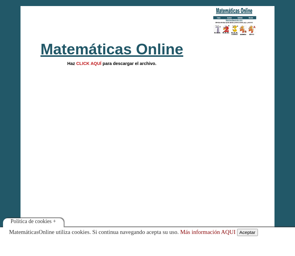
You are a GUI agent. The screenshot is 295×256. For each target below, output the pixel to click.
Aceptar (247, 232)
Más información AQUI (207, 232)
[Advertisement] (112, 23)
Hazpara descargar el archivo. (111, 63)
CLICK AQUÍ (89, 63)
